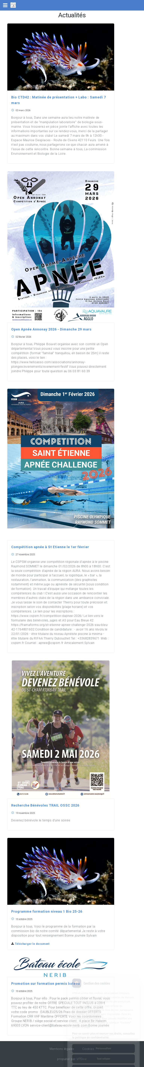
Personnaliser (103, 1033)
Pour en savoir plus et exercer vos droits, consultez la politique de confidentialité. (103, 1021)
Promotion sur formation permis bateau (45, 984)
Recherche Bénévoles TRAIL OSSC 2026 (45, 805)
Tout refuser (103, 1044)
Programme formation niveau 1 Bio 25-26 (46, 911)
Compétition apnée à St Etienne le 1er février (50, 547)
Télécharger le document (30, 943)
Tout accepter (103, 1054)
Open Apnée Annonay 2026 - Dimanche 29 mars (51, 329)
